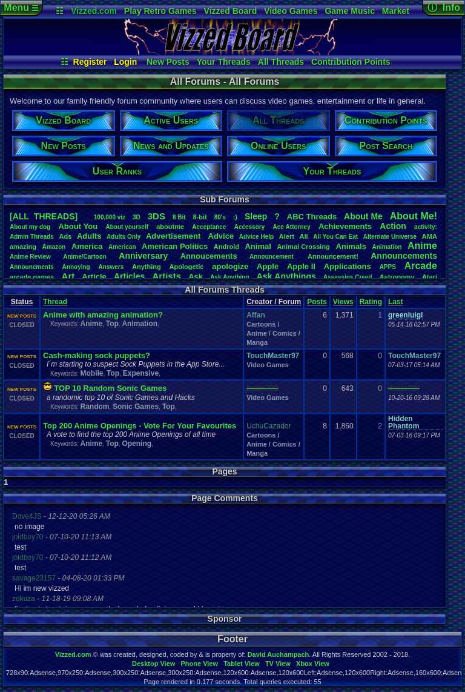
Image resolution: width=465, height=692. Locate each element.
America (86, 246)
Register (90, 62)
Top (112, 323)
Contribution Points (351, 62)
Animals (350, 246)
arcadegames (32, 277)
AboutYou (77, 226)
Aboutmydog (30, 227)
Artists (166, 276)
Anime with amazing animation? (103, 314)
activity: (425, 227)
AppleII (301, 266)
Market (395, 11)
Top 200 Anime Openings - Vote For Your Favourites (139, 425)
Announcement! (333, 256)
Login (125, 62)
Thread (55, 302)
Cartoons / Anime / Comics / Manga (273, 333)
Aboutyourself (126, 227)
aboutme (170, 226)
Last (395, 302)
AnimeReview (30, 256)
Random (94, 406)
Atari (429, 277)
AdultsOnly (123, 236)
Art (68, 276)
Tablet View (241, 663)
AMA (429, 236)
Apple (268, 266)
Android (226, 246)
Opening (136, 443)
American (122, 247)
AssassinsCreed (347, 277)
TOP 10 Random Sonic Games (110, 388)
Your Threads (224, 62)
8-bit (200, 217)
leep (256, 216)
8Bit (179, 217)
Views (343, 302)
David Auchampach (278, 654)
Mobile (91, 373)
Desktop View (153, 663)
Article (94, 276)
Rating (371, 302)
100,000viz (109, 217)
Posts (317, 302)
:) (235, 217)
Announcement (272, 256)
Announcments (32, 267)
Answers (111, 267)
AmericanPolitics (175, 246)
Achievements (345, 226)
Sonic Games (136, 406)
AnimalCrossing (303, 246)
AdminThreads (32, 236)
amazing (23, 246)
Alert (286, 236)
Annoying (76, 267)
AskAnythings (286, 276)
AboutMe (363, 216)
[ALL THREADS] (44, 216)
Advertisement (174, 236)
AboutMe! (413, 216)
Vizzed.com (94, 11)
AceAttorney (291, 227)
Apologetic (187, 266)
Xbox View (312, 663)
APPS (388, 267)
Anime (422, 246)
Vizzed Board (230, 11)
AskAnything (229, 277)
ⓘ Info (443, 7)
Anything (146, 266)
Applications (347, 266)
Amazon (54, 247)
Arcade (420, 266)
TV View (278, 663)
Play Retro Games (160, 11)
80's (220, 217)
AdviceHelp (256, 236)
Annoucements (208, 256)
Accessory (249, 227)
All (304, 236)
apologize (230, 266)
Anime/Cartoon (85, 256)
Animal (258, 246)
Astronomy (397, 277)
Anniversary (143, 256)
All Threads (281, 62)
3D (136, 217)
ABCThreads (312, 216)
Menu (21, 7)
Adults (89, 236)
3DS (156, 216)
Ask (195, 276)
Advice (221, 236)
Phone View (199, 663)
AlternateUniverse (390, 236)
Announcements (404, 256)
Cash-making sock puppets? (96, 355)
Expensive (141, 373)
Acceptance (209, 227)
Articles (129, 276)
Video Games (290, 11)
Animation (387, 247)
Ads (65, 236)
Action (393, 226)
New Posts (168, 62)
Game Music (349, 11)
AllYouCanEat (335, 236)
